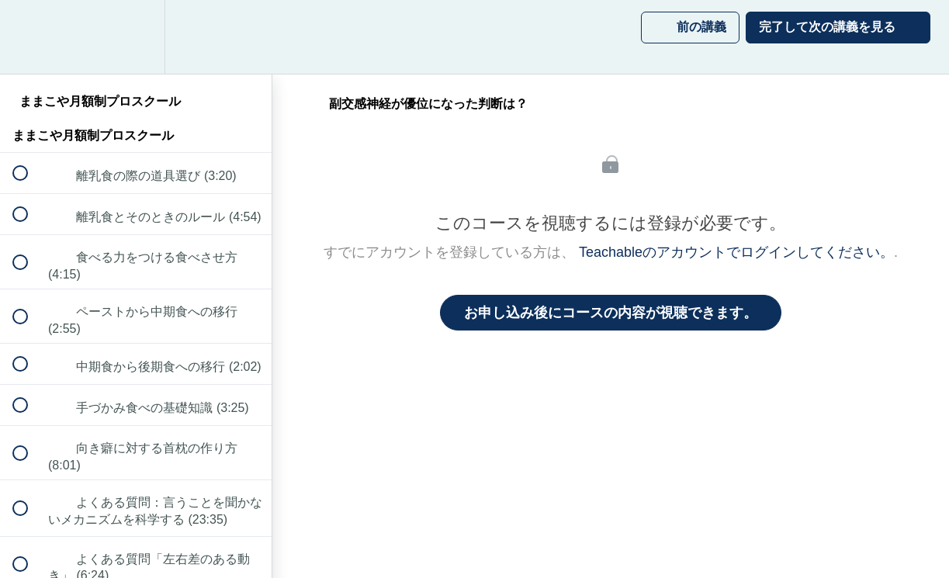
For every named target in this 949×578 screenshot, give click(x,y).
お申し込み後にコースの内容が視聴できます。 (610, 312)
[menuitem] (136, 37)
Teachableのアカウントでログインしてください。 (736, 252)
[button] (28, 37)
